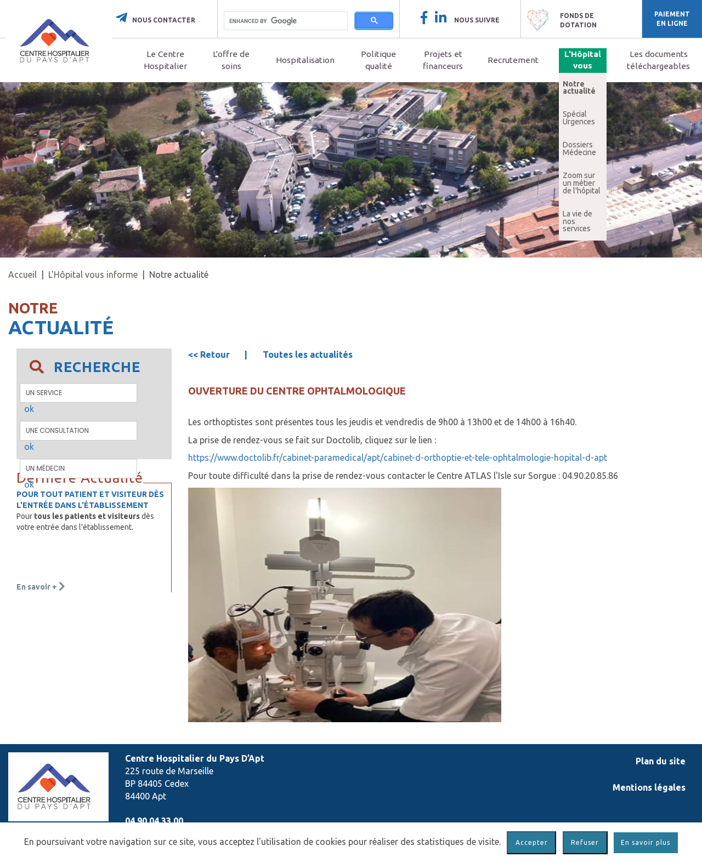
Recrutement (513, 60)
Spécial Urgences (579, 118)
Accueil (22, 274)
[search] (285, 21)
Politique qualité (378, 60)
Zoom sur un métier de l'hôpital (582, 183)
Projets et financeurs (443, 60)
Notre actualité (579, 87)
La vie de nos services (577, 221)
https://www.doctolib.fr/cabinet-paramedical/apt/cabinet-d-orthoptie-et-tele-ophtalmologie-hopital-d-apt (397, 457)
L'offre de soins (231, 60)
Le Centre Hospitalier (165, 60)
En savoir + (40, 586)
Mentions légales (649, 787)
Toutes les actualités (308, 354)
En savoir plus (645, 842)
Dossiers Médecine (579, 148)
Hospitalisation (305, 60)
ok (29, 409)
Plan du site (661, 761)
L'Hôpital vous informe (582, 66)
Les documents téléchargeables (658, 60)
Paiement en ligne (672, 18)
